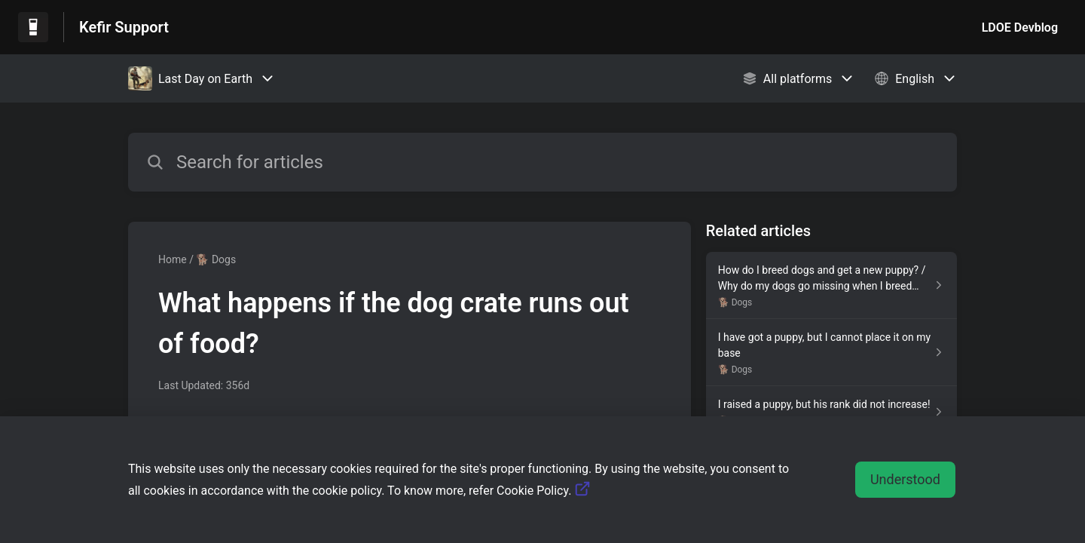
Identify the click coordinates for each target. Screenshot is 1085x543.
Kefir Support (124, 27)
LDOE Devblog (1020, 27)
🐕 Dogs (216, 259)
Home (172, 259)
